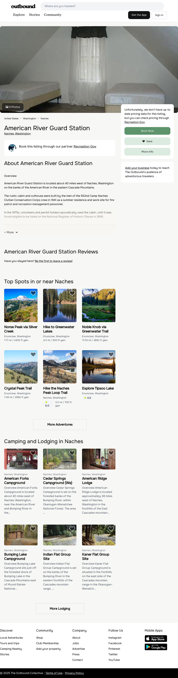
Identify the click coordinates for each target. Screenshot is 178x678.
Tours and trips (9, 643)
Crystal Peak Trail (18, 388)
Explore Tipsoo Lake (98, 388)
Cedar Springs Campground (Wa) (57, 480)
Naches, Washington (17, 133)
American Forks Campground (16, 480)
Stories (34, 14)
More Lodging (60, 609)
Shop (39, 638)
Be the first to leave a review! (53, 261)
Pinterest (114, 649)
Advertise (78, 649)
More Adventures (59, 424)
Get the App (139, 15)
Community (52, 14)
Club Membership (47, 643)
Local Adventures (11, 638)
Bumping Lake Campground (15, 556)
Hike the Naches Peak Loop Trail (56, 390)
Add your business (137, 168)
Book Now (147, 131)
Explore (19, 14)
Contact (77, 660)
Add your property (48, 649)
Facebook (115, 643)
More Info (147, 151)
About (76, 638)
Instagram (114, 638)
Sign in (159, 15)
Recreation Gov (85, 146)
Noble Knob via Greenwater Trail (95, 329)
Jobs (75, 643)
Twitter (113, 654)
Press (75, 654)
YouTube (114, 660)
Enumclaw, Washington (17, 336)
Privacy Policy (74, 673)
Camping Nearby (11, 649)
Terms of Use (54, 673)
